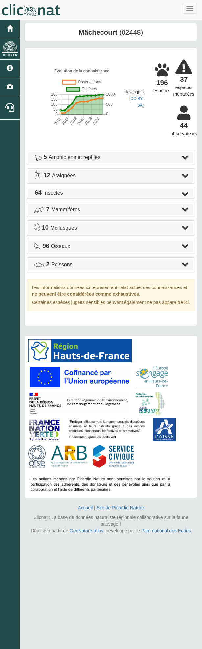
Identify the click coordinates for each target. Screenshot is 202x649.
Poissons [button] (53, 264)
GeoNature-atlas (86, 530)
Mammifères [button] (57, 209)
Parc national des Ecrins (166, 530)
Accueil (85, 507)
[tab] (111, 157)
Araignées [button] (55, 175)
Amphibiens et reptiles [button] (67, 157)
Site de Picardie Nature (120, 507)
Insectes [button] (48, 193)
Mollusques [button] (55, 228)
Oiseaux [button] (52, 246)
